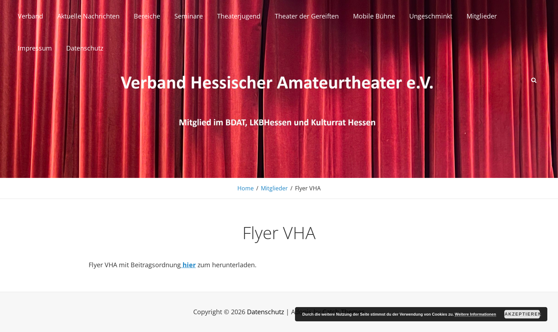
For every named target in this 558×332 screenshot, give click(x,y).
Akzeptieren (522, 314)
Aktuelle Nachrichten (88, 16)
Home (245, 188)
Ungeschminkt (430, 16)
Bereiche (147, 16)
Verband (30, 16)
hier (188, 264)
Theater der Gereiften (307, 16)
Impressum (35, 48)
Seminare (188, 16)
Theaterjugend (238, 16)
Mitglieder (482, 16)
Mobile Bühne (374, 16)
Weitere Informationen (475, 314)
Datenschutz (84, 48)
